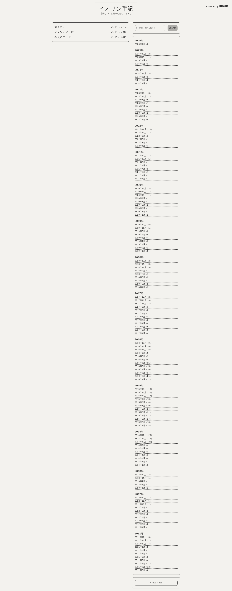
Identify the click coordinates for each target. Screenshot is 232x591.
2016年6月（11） (141, 363)
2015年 (137, 386)
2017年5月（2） (141, 320)
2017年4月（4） (141, 323)
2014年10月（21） (142, 442)
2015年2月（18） (141, 422)
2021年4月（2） (141, 175)
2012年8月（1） (141, 511)
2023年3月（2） (141, 113)
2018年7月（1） (141, 274)
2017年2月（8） (141, 330)
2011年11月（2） (141, 540)
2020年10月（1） (141, 195)
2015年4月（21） (141, 415)
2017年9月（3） (141, 307)
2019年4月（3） (141, 241)
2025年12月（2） (141, 54)
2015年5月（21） (141, 412)
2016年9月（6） (141, 353)
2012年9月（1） (141, 507)
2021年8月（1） (141, 165)
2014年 (137, 432)
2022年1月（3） (141, 146)
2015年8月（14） (141, 402)
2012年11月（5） (141, 501)
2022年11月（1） (141, 132)
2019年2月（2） (141, 248)
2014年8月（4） (141, 448)
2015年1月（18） (141, 425)
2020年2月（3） (141, 211)
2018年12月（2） (141, 261)
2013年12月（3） (141, 474)
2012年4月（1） (141, 520)
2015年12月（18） (142, 389)
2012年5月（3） (141, 517)
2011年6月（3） (141, 557)
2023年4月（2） (141, 109)
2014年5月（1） (141, 452)
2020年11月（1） (141, 191)
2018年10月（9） (141, 267)
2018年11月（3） (141, 264)
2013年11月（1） (141, 478)
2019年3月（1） (141, 244)
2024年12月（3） (141, 73)
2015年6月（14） (141, 409)
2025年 (137, 50)
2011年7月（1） (141, 553)
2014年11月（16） (142, 438)
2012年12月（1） (141, 497)
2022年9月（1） (141, 136)
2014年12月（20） (142, 435)
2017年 (137, 293)
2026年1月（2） (141, 44)
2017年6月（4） (141, 316)
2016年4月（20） (141, 369)
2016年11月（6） (141, 346)
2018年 (137, 257)
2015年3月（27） (141, 419)
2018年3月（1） (141, 284)
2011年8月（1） (141, 550)
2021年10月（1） (141, 159)
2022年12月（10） (142, 129)
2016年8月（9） (141, 356)
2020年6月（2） (141, 205)
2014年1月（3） (141, 465)
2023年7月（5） (141, 99)
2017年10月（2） (141, 303)
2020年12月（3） (141, 188)
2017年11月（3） (141, 300)
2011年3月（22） (141, 567)
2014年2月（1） (141, 461)
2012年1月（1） (141, 527)
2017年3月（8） (141, 326)
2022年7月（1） (141, 139)
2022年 (137, 126)
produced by (217, 6)
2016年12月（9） (141, 343)
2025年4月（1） (141, 60)
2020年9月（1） (141, 198)
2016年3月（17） (141, 373)
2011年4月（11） (141, 563)
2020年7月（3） (141, 201)
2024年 (137, 70)
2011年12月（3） (141, 537)
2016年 (137, 339)
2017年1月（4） (141, 333)
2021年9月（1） (141, 162)
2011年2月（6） (141, 570)
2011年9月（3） (141, 547)
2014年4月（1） (141, 455)
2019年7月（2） (141, 231)
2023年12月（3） (141, 93)
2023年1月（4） (141, 119)
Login (5, 4)
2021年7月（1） (141, 169)
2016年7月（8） (141, 359)
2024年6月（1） (141, 77)
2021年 (137, 152)
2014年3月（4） (141, 458)
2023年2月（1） (141, 116)
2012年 (137, 494)
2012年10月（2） (141, 504)
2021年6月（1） (141, 172)
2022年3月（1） (141, 142)
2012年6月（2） (141, 514)
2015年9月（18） (141, 399)
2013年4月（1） (141, 481)
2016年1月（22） (141, 379)
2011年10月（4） (141, 544)
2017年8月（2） (141, 310)
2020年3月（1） (141, 208)
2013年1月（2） (141, 488)
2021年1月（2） (141, 178)
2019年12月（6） (141, 224)
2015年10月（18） (142, 395)
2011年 (137, 534)
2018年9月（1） (141, 270)
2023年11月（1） (141, 96)
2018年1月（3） (141, 287)
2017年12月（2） (141, 297)
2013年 (137, 471)
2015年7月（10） (141, 405)
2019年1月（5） (141, 251)
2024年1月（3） (141, 83)
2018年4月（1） (141, 280)
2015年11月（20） (142, 392)
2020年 (137, 185)
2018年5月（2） (141, 277)
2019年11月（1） (141, 228)
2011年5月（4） (141, 560)
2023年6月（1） (141, 103)
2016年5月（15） (141, 366)
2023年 (137, 90)
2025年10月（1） (141, 57)
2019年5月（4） (141, 238)
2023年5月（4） (141, 106)
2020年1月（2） (141, 215)
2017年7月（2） (141, 313)
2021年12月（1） (141, 155)
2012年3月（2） (141, 524)
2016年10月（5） (141, 349)
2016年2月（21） (141, 376)
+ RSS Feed (156, 582)
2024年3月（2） (141, 80)
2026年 (137, 41)
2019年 (137, 221)
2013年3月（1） (141, 484)
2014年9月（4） (141, 445)
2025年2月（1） (141, 64)
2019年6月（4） (141, 234)
